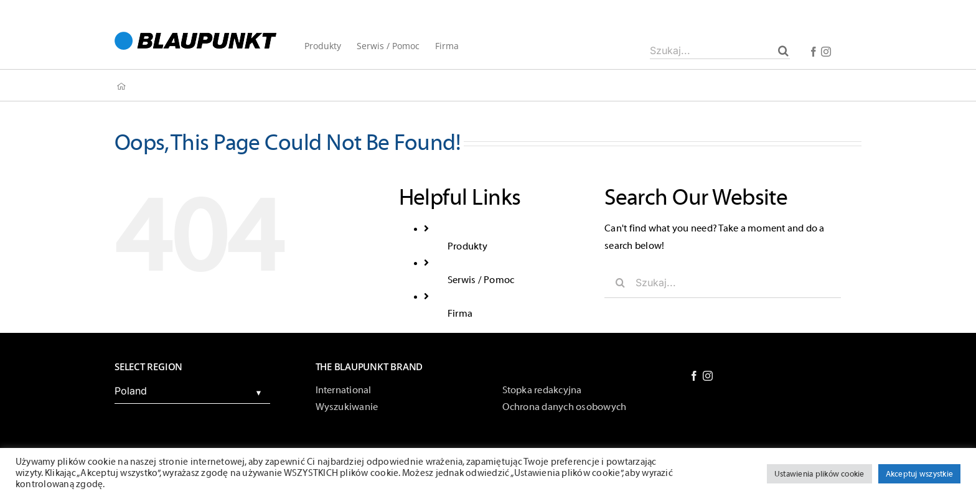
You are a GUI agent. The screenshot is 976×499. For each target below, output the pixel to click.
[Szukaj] (783, 50)
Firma (460, 313)
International (344, 390)
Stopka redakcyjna (542, 390)
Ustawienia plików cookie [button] (819, 473)
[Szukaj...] (720, 50)
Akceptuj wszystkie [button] (919, 473)
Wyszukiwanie (347, 407)
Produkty (467, 246)
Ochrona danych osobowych (564, 407)
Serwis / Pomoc (481, 280)
